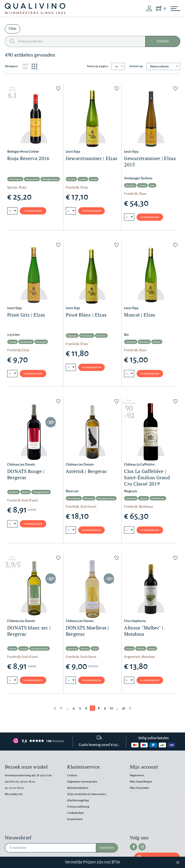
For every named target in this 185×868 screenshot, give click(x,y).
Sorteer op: (137, 66)
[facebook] (133, 846)
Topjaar (143, 498)
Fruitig (12, 342)
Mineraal (144, 342)
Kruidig (71, 179)
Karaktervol (26, 342)
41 (124, 708)
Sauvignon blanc (106, 498)
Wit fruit (101, 335)
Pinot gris (41, 342)
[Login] (149, 8)
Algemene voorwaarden (82, 781)
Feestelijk (131, 498)
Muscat (157, 342)
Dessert (85, 648)
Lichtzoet (131, 342)
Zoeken (163, 41)
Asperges (72, 335)
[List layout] (25, 66)
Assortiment (75, 819)
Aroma (12, 648)
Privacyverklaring (78, 806)
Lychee (82, 179)
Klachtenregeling (78, 800)
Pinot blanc (87, 335)
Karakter (13, 492)
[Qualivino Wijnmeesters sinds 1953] (35, 8)
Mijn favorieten (139, 788)
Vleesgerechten (50, 179)
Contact (72, 775)
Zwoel (93, 179)
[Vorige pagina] (55, 708)
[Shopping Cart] (160, 8)
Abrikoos (130, 185)
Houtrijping (15, 179)
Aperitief (72, 648)
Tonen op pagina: (98, 66)
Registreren (137, 775)
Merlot (25, 492)
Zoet (152, 185)
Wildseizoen (158, 498)
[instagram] (142, 846)
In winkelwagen (33, 211)
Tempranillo (32, 179)
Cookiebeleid (75, 813)
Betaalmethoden (77, 788)
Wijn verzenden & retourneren (86, 794)
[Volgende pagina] (130, 708)
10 (111, 708)
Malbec (141, 648)
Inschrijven (107, 847)
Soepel (151, 648)
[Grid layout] (34, 66)
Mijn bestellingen (141, 781)
